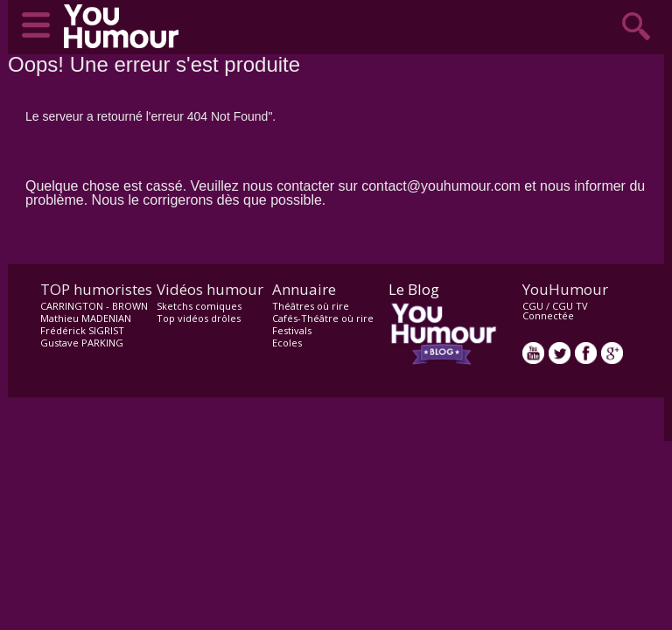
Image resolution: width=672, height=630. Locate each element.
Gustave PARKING (81, 342)
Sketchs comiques (199, 305)
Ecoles (287, 342)
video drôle (125, 26)
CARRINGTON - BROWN (94, 305)
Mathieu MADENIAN (85, 318)
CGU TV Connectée (555, 310)
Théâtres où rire (310, 305)
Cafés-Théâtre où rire (323, 318)
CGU (532, 305)
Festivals (292, 330)
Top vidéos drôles (199, 318)
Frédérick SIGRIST (82, 330)
